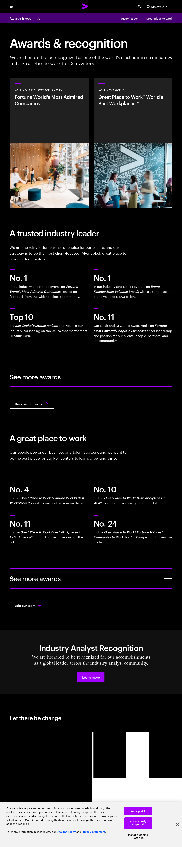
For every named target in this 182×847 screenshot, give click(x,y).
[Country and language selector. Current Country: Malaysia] (158, 6)
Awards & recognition (26, 18)
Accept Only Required (138, 823)
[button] (90, 677)
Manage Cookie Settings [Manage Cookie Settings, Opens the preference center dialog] (138, 836)
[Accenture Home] (85, 6)
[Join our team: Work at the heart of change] (28, 605)
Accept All (138, 811)
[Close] (177, 824)
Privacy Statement (93, 831)
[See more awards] (168, 377)
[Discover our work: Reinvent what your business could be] (32, 404)
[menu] (12, 6)
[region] (91, 824)
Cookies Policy (66, 831)
